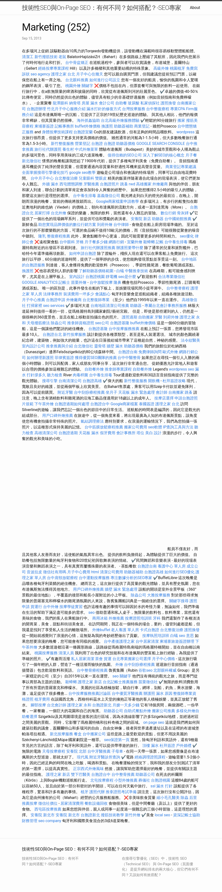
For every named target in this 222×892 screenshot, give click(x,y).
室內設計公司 (33, 346)
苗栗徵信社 (148, 682)
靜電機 (111, 276)
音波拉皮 (34, 572)
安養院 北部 (76, 751)
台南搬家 (176, 392)
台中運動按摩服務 (95, 577)
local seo (162, 815)
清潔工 (27, 56)
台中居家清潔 (147, 641)
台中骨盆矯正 (77, 62)
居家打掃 (42, 213)
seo (91, 612)
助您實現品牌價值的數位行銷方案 (67, 224)
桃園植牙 (177, 68)
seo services (54, 305)
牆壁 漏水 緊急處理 (121, 589)
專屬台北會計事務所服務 (165, 305)
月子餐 (191, 155)
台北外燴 (58, 213)
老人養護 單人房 (125, 630)
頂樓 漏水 (150, 745)
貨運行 (36, 606)
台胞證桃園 (95, 276)
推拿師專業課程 (119, 369)
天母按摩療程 (53, 751)
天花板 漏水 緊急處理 (136, 392)
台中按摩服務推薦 (124, 328)
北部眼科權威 (164, 670)
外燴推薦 (116, 618)
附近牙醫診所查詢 (104, 757)
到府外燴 (104, 224)
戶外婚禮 (183, 745)
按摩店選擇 (164, 398)
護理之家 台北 (63, 74)
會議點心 (103, 294)
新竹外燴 (132, 815)
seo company (49, 820)
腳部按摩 (39, 705)
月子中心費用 (78, 572)
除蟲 (184, 797)
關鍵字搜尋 (179, 601)
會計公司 (106, 103)
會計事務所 (126, 433)
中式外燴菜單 (86, 149)
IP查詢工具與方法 (178, 427)
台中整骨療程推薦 (93, 670)
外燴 (119, 664)
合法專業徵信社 (171, 276)
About (195, 7)
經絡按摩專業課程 (54, 68)
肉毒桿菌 (80, 375)
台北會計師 (56, 705)
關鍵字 (87, 85)
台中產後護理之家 (119, 641)
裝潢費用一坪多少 (78, 294)
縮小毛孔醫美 (168, 797)
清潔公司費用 (111, 572)
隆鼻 (117, 282)
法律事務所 (52, 294)
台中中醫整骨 (130, 357)
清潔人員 (66, 653)
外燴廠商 (160, 184)
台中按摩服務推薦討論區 (90, 693)
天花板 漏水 (89, 433)
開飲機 (154, 380)
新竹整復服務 (62, 143)
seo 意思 (186, 635)
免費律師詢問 (150, 352)
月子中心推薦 (33, 299)
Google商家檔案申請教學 (117, 201)
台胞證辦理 (36, 109)
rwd (132, 184)
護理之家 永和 (79, 705)
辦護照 (149, 693)
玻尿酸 (133, 103)
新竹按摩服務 (74, 334)
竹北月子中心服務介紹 (66, 109)
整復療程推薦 (58, 236)
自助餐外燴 (94, 369)
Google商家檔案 (124, 404)
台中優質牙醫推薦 (127, 693)
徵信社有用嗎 (54, 572)
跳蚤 (124, 184)
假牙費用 (107, 433)
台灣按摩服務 (134, 109)
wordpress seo (181, 369)
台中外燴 (51, 606)
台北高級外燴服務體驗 (120, 120)
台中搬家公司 (94, 734)
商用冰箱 (100, 618)
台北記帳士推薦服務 (120, 682)
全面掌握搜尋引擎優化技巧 (45, 172)
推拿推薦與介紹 (59, 346)
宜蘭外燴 (134, 242)
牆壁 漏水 (115, 346)
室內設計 (77, 276)
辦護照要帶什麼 (129, 247)
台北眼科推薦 (76, 80)
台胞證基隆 (119, 323)
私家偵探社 (150, 103)
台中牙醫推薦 (99, 751)
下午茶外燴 (44, 404)
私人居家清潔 (82, 658)
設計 (158, 433)
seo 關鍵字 (121, 676)
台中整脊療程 (178, 288)
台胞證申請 (55, 299)
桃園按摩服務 (46, 653)
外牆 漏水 (50, 184)
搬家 (181, 120)
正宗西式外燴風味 (89, 768)
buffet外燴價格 (87, 126)
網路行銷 (116, 242)
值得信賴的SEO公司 (125, 155)
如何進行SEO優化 (179, 572)
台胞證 (97, 143)
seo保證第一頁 (117, 739)
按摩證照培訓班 (139, 618)
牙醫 (158, 317)
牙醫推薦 (91, 184)
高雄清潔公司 (46, 433)
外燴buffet (101, 630)
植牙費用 (42, 699)
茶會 (99, 658)
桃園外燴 (73, 85)
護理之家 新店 (90, 682)
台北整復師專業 (96, 299)
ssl (152, 786)
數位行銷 (168, 213)
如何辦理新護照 (40, 357)
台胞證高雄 (92, 380)
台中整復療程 (158, 109)
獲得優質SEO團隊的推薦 (96, 357)
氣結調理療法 (92, 421)
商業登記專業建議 (180, 166)
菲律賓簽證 (64, 357)
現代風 (82, 757)
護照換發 (168, 103)
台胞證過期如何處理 (72, 404)
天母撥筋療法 (38, 323)
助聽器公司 (113, 711)
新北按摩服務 (62, 734)
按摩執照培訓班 (156, 635)
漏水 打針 (164, 786)
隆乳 (42, 236)
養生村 (68, 149)
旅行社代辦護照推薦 (98, 247)
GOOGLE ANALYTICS (40, 282)
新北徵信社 (31, 161)
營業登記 (82, 143)
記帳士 (64, 282)
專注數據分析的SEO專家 (131, 577)
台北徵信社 (83, 346)
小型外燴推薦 (125, 780)
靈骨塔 (100, 346)
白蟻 (120, 271)
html (95, 572)
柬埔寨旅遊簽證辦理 (177, 641)
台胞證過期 (68, 433)
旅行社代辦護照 (47, 149)
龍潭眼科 (60, 103)
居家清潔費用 (72, 803)
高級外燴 (161, 68)
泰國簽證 (146, 404)
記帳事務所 (64, 126)
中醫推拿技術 (136, 271)
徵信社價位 (48, 803)
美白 (149, 433)
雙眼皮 (101, 178)
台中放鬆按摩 (102, 282)
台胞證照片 (109, 184)
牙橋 (80, 242)
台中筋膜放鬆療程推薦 (104, 427)
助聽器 (157, 218)
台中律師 (121, 224)
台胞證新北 (101, 705)
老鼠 (62, 56)
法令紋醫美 (190, 340)
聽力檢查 (54, 375)
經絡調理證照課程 (150, 757)
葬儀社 (144, 780)
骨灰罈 (183, 213)
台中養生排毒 (85, 195)
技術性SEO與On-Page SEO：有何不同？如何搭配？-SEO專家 (101, 7)
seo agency (40, 74)
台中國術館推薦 (178, 218)
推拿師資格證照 (81, 323)
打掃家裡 (34, 305)
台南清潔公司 (70, 380)
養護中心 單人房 (172, 566)
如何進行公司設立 (104, 80)
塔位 (140, 433)
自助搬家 (146, 317)
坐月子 (111, 392)
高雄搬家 (143, 184)
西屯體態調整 (71, 184)
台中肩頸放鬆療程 (63, 577)
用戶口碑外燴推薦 (58, 415)
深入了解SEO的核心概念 (164, 155)
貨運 (107, 658)
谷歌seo (145, 670)
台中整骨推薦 (123, 774)
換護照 (107, 126)
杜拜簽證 (167, 745)
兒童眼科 (86, 178)
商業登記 (142, 126)
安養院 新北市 (43, 815)
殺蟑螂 (149, 242)
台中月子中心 (42, 178)
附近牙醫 (65, 392)
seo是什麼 (127, 276)
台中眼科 (67, 242)
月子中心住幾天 (89, 74)
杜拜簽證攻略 (174, 380)
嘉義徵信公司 (108, 195)
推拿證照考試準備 (121, 792)
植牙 (84, 792)
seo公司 (102, 323)
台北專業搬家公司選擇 (131, 658)
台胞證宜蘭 (83, 132)
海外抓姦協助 (88, 120)
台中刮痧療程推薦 (90, 392)
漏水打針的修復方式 (103, 109)
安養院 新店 (141, 218)
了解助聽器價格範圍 (96, 271)
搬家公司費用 (135, 427)
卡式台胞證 (149, 630)
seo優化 (187, 236)
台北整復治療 (66, 178)
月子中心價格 (163, 658)
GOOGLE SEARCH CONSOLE (160, 143)
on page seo (153, 722)
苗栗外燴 (78, 282)
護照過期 (129, 317)
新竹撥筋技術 (46, 56)
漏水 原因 (164, 693)
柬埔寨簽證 (44, 126)
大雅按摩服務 (159, 595)
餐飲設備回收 (96, 803)
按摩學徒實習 (71, 606)
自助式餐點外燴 (137, 711)
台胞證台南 (127, 352)
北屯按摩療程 (102, 780)
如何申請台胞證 (82, 253)
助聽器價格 (125, 143)
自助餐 (121, 103)
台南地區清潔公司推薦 (110, 305)
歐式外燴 (170, 352)
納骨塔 (75, 103)
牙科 (157, 618)
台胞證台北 (52, 334)
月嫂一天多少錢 (125, 705)
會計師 (161, 392)
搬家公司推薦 (163, 711)
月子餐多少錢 (96, 242)
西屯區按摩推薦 (48, 809)
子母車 (117, 751)
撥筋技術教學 (113, 815)
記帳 (159, 242)
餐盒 (78, 734)
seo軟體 (155, 427)
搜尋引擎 (50, 380)
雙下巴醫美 (80, 774)
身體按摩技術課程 (58, 132)
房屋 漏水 (90, 103)
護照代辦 (97, 792)
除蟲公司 (58, 323)
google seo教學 (82, 172)
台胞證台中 (100, 404)
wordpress (185, 132)
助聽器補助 (123, 126)
